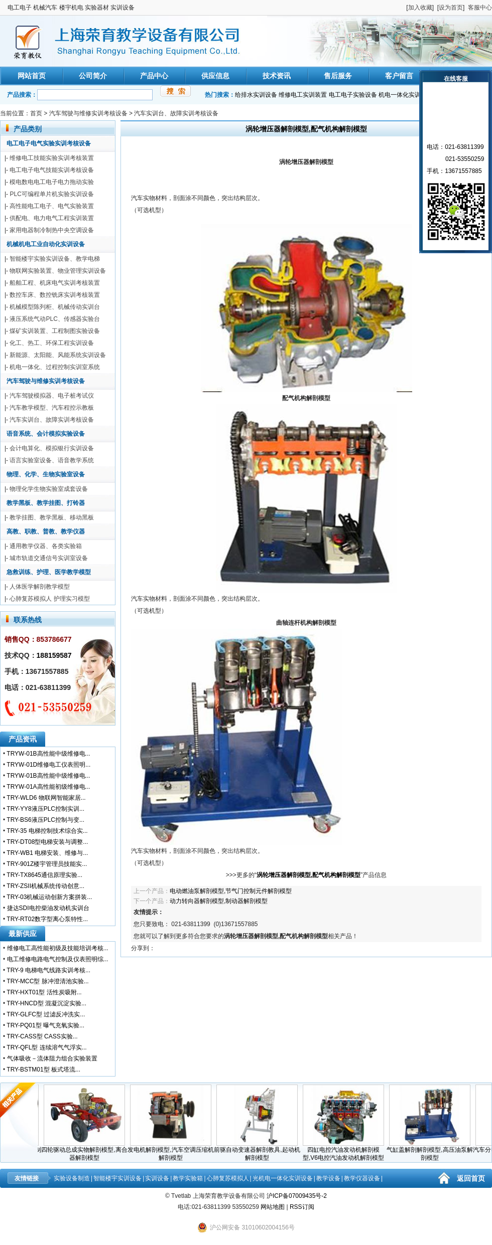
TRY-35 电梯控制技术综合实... (47, 830)
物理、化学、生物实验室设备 (46, 474)
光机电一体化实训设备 (283, 1178)
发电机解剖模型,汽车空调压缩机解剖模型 (172, 1150)
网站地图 (273, 1206)
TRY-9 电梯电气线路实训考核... (48, 970)
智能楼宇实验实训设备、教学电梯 (55, 258)
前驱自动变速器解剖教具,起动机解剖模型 (259, 1150)
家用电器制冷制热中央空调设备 (52, 230)
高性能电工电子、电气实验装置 (52, 206)
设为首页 (451, 7)
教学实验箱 (188, 1178)
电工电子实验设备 (353, 94)
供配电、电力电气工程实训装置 (52, 218)
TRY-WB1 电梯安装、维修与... (47, 852)
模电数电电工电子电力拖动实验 (52, 182)
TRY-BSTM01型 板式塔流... (43, 1069)
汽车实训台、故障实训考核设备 (176, 113)
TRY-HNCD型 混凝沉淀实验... (46, 1003)
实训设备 (157, 1178)
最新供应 (23, 934)
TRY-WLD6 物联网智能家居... (46, 797)
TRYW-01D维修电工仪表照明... (48, 764)
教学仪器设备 (362, 1178)
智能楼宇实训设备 (117, 1178)
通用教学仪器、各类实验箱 (46, 546)
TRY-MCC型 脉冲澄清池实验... (47, 981)
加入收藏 (420, 7)
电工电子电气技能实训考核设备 (52, 169)
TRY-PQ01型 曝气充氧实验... (45, 1025)
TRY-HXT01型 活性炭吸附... (44, 992)
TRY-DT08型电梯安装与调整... (47, 841)
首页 (36, 113)
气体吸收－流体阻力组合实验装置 (52, 1058)
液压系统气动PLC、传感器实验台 (54, 318)
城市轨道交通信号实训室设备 (49, 558)
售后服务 (338, 76)
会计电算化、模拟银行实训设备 (52, 448)
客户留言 (399, 76)
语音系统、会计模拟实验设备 (46, 433)
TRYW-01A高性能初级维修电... (48, 786)
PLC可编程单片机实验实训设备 (51, 194)
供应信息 (215, 76)
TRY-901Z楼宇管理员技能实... (47, 863)
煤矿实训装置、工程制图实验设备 (55, 330)
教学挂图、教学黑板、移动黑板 (52, 517)
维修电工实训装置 (303, 94)
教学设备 (328, 1178)
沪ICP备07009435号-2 (297, 1195)
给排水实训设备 (256, 94)
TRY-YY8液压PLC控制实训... (45, 808)
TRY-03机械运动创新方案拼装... (49, 897)
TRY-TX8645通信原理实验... (44, 874)
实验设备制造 (72, 1178)
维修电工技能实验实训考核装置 (52, 157)
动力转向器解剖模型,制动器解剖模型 (219, 901)
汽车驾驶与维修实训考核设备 (88, 113)
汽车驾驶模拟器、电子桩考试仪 (52, 395)
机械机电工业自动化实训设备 (46, 244)
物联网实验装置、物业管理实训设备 (58, 270)
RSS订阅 (302, 1206)
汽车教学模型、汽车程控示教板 (52, 407)
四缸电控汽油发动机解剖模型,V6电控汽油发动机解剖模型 (345, 1150)
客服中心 (480, 7)
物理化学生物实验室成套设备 (49, 488)
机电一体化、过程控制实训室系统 (55, 367)
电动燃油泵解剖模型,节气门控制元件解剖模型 (231, 891)
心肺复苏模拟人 (228, 1178)
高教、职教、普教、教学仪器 (46, 531)
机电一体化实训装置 (406, 94)
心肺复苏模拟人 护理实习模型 (49, 598)
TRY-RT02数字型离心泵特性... (47, 919)
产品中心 (154, 76)
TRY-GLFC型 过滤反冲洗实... (46, 1014)
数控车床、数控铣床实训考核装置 (55, 294)
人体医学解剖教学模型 (40, 586)
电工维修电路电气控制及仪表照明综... (57, 959)
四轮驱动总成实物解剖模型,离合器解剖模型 (86, 1150)
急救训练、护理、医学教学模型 (49, 572)
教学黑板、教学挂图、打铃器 (46, 502)
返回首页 (471, 1178)
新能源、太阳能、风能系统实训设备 (58, 355)
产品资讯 (23, 739)
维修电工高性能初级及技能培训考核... (57, 948)
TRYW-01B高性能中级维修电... (48, 753)
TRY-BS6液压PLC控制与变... (45, 819)
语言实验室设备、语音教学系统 (52, 460)
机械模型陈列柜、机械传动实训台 (55, 306)
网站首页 (32, 76)
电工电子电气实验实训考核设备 (49, 143)
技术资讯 (277, 76)
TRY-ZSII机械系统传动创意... (45, 886)
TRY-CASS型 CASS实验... (42, 1036)
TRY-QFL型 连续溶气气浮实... (46, 1047)
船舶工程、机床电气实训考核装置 (55, 282)
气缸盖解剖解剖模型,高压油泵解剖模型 (431, 1150)
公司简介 (93, 76)
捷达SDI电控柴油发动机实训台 (48, 908)
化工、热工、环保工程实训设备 (52, 342)
